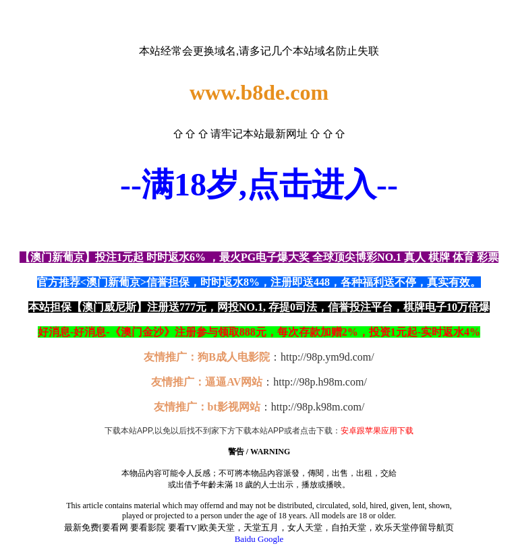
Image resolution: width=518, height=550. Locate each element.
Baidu (245, 539)
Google (270, 539)
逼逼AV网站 (233, 382)
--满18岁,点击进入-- (259, 184)
